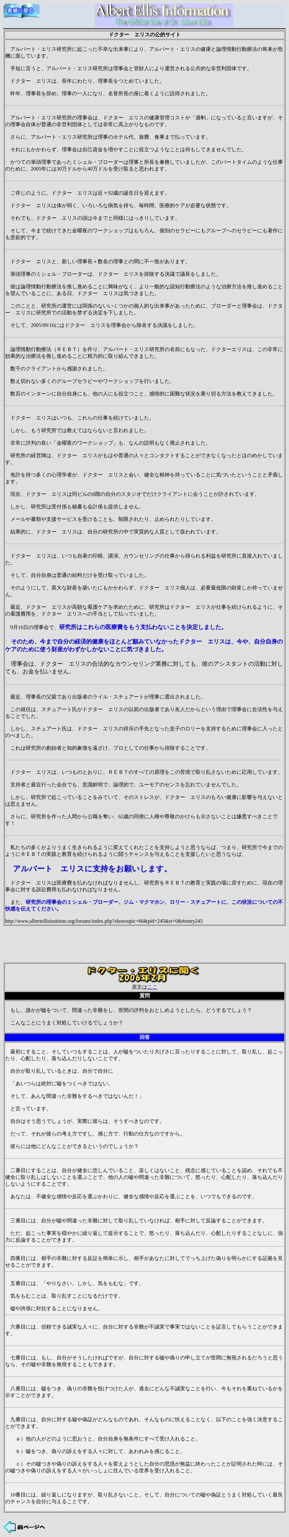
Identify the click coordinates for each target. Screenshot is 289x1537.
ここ (152, 987)
